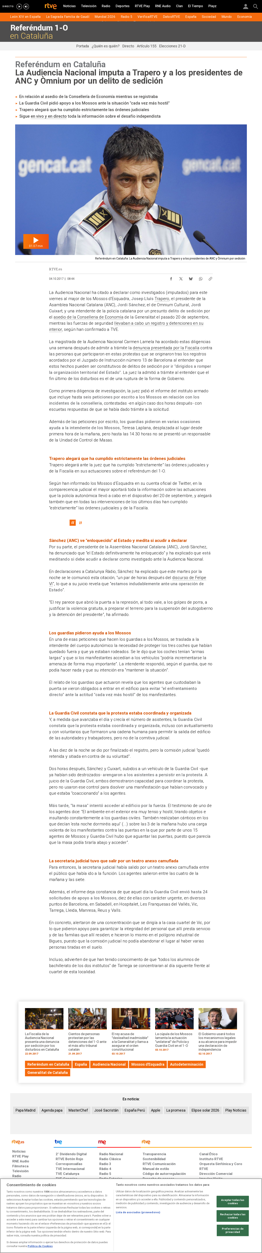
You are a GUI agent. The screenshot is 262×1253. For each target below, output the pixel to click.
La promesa (175, 1110)
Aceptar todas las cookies (232, 1201)
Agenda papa (52, 1110)
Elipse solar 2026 (205, 1110)
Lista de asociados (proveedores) (138, 1212)
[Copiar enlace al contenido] (210, 278)
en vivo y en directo (49, 116)
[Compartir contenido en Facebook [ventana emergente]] (171, 278)
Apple (155, 1110)
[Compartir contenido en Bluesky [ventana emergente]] (191, 278)
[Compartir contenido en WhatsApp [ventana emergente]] (201, 278)
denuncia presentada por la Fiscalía (166, 347)
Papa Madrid (25, 1110)
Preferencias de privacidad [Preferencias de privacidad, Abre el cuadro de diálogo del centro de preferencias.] (233, 1230)
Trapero (162, 298)
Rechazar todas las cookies (232, 1216)
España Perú (135, 1110)
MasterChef (78, 1110)
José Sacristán (106, 1110)
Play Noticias (235, 1110)
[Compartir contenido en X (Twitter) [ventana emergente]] (181, 278)
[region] (131, 1215)
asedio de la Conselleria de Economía (88, 317)
